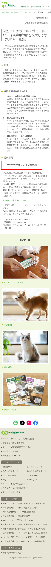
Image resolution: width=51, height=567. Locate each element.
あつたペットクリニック (36, 503)
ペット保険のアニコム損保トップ (11, 12)
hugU (5, 479)
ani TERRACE (33, 475)
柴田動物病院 (24, 516)
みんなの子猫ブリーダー (37, 471)
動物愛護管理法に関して (13, 553)
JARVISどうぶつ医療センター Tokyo (18, 520)
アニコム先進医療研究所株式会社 (17, 447)
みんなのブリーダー (11, 471)
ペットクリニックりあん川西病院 (32, 533)
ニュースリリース (29, 12)
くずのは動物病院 (27, 512)
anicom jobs (32, 479)
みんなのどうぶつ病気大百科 (15, 488)
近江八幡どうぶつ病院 (27, 508)
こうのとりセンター (35, 467)
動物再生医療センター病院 (14, 529)
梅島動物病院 (8, 508)
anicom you (8, 467)
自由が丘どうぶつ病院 (12, 524)
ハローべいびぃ (9, 475)
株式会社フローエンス (12, 455)
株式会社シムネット (11, 451)
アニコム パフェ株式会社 (13, 443)
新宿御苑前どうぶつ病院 (36, 524)
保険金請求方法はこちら (15, 200)
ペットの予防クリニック (13, 537)
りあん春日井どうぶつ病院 (14, 541)
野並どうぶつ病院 (37, 529)
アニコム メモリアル (11, 492)
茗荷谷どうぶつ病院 (36, 537)
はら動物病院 (8, 533)
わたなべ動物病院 (37, 541)
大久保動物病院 (9, 512)
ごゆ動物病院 (8, 516)
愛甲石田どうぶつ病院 (12, 503)
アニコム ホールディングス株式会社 (18, 439)
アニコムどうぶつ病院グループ (16, 484)
